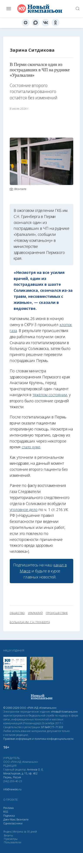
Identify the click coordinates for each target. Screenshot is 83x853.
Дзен (6, 819)
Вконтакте (22, 819)
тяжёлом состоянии (50, 394)
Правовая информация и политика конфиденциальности (38, 739)
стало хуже (31, 446)
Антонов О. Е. (35, 769)
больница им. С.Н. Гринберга (30, 622)
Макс (13, 819)
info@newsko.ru (12, 789)
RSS (5, 812)
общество (17, 613)
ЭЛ (52, 727)
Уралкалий (35, 613)
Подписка (9, 815)
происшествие (57, 613)
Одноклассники (13, 823)
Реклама (8, 808)
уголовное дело (23, 509)
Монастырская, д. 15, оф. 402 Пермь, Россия (20, 775)
